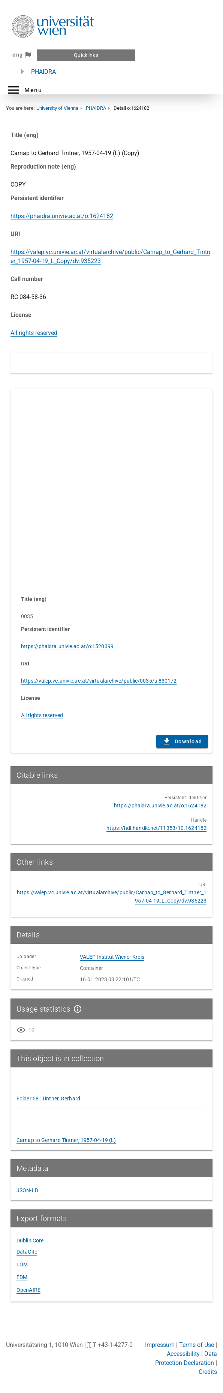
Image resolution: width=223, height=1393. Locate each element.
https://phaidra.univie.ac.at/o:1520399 (67, 646)
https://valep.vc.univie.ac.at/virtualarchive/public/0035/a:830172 (99, 681)
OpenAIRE (28, 1290)
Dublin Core (29, 1241)
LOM (22, 1264)
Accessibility (183, 1353)
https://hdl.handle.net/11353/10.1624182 (156, 828)
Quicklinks (86, 55)
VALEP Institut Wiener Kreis (112, 957)
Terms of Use (196, 1344)
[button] (24, 90)
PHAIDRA (43, 71)
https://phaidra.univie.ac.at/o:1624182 (61, 216)
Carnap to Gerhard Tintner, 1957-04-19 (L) (66, 1140)
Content (111, 488)
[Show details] (76, 1008)
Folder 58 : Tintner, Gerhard (48, 1099)
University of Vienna (57, 108)
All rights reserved (33, 332)
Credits (208, 1371)
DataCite (26, 1252)
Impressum (160, 1344)
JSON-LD (27, 1190)
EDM (21, 1277)
